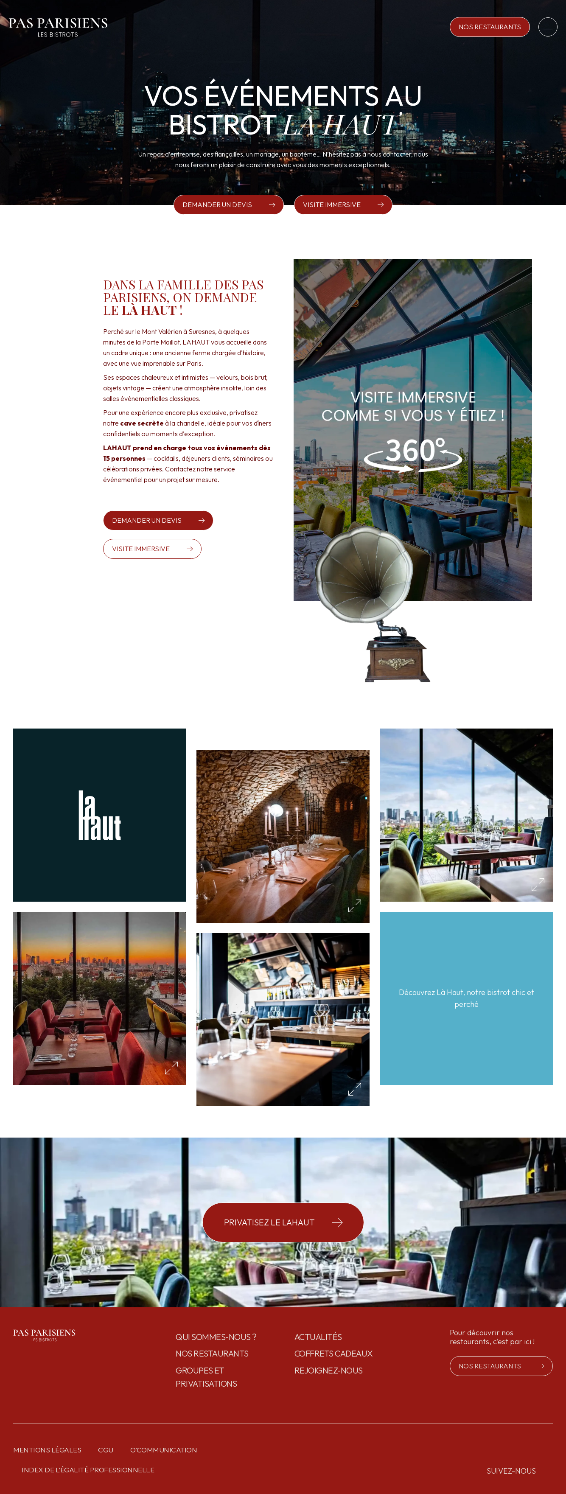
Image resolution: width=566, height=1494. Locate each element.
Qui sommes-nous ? (216, 1336)
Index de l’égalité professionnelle (88, 1469)
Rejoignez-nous (328, 1370)
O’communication (163, 1449)
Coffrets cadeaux (333, 1353)
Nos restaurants (212, 1353)
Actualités (318, 1336)
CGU (105, 1449)
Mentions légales (47, 1449)
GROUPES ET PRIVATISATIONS (206, 1377)
